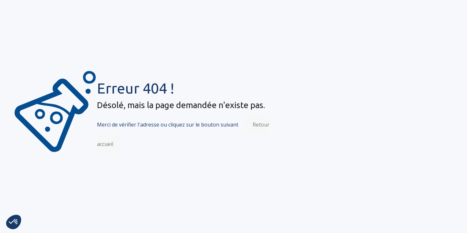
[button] (13, 222)
